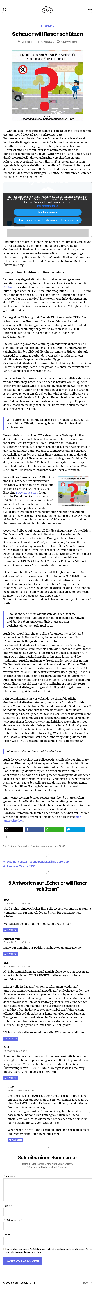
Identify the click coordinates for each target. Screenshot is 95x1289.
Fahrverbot (24, 846)
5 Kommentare (69, 41)
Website (7, 1234)
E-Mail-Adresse (12, 1220)
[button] (13, 829)
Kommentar (10, 1176)
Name (7, 1205)
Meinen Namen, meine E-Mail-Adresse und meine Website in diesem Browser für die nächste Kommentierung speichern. (49, 1251)
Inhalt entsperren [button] (47, 212)
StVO (62, 846)
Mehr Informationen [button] (47, 206)
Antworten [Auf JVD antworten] (10, 930)
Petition (8, 287)
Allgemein (47, 26)
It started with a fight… (26, 1282)
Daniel (29, 41)
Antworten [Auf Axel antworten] (10, 1078)
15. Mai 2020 (47, 41)
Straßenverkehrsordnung (44, 846)
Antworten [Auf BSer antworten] (10, 1038)
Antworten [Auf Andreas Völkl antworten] (10, 954)
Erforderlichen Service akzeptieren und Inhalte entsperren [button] (47, 220)
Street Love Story (27, 493)
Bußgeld (12, 846)
